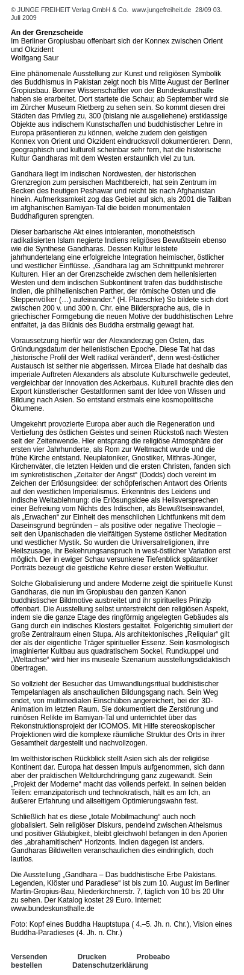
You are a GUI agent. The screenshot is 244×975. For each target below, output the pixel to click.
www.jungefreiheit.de (161, 9)
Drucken (92, 957)
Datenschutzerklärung (110, 965)
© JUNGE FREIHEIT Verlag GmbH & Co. (70, 9)
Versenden (29, 957)
